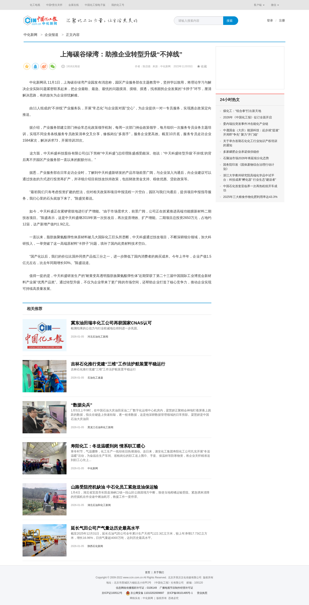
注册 (282, 20)
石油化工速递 (95, 377)
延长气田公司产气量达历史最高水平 (105, 528)
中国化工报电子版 (95, 4)
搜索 (230, 20)
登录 (270, 20)
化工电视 (35, 4)
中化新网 (30, 35)
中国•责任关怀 (54, 4)
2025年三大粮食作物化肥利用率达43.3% (250, 197)
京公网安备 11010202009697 (147, 592)
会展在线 (73, 4)
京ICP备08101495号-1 (180, 592)
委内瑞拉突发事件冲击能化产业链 (245, 123)
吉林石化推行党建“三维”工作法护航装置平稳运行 (118, 364)
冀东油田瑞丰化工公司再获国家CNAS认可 (111, 323)
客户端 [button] (259, 4)
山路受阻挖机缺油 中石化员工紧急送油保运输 (114, 487)
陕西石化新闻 (95, 546)
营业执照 (202, 592)
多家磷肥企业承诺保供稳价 (241, 151)
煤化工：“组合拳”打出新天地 (242, 111)
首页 (147, 572)
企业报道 (51, 35)
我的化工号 (117, 4)
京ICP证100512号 (112, 592)
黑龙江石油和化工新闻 (100, 427)
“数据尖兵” (81, 405)
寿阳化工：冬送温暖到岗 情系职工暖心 (108, 446)
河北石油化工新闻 (98, 336)
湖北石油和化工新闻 (99, 505)
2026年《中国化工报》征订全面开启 (247, 117)
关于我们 (159, 572)
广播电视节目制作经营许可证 (176, 587)
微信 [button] (275, 4)
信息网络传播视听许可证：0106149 (136, 587)
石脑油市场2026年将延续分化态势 (246, 158)
